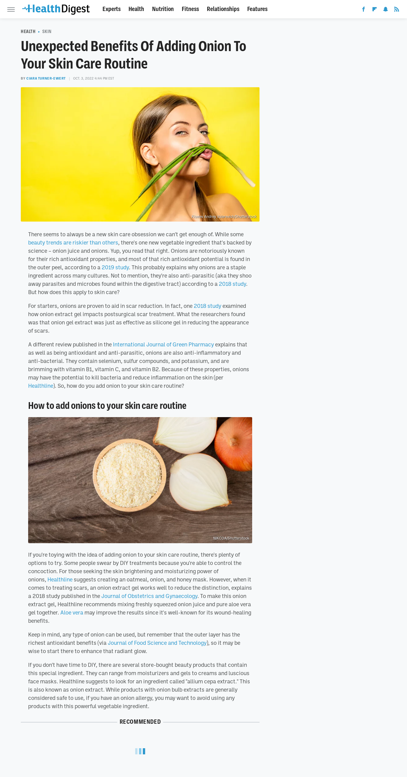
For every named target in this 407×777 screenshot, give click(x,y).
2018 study (232, 283)
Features (257, 9)
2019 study (115, 267)
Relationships (223, 9)
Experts (112, 9)
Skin (47, 31)
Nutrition (163, 9)
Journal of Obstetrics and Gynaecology (149, 595)
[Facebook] (363, 10)
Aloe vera (71, 612)
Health (136, 9)
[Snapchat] (386, 10)
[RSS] (397, 10)
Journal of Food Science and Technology (157, 642)
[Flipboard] (375, 10)
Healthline (40, 385)
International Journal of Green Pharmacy (163, 344)
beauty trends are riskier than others (73, 242)
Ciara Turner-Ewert (46, 78)
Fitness (190, 9)
